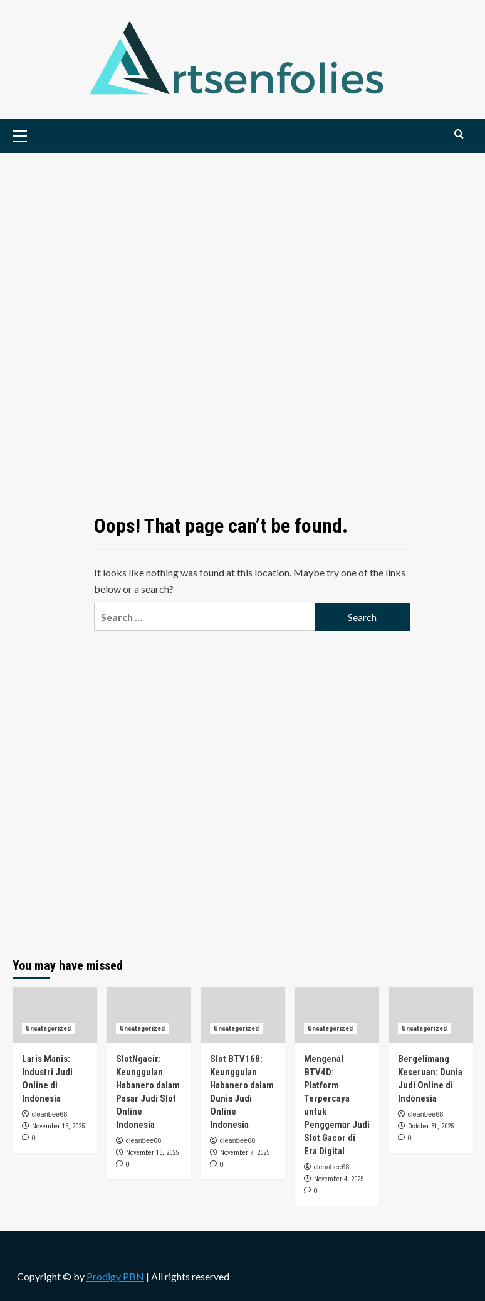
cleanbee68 (50, 1114)
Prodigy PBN (115, 1276)
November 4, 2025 (338, 1179)
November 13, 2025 (152, 1153)
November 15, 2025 (58, 1126)
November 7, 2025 (244, 1153)
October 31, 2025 (431, 1126)
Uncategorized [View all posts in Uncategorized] (48, 1028)
